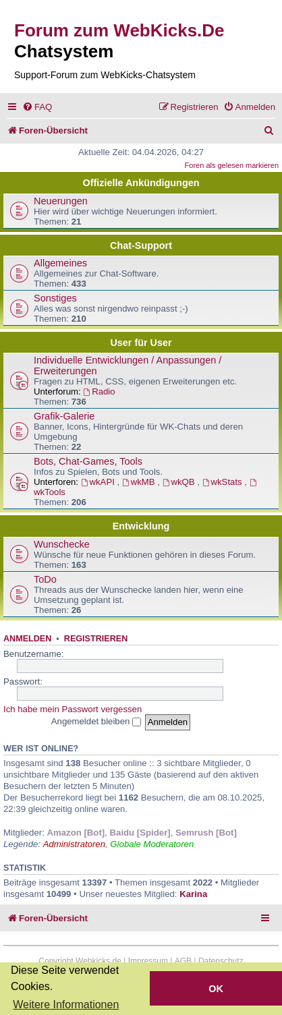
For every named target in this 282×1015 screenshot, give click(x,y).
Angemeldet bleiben (96, 721)
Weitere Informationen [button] (66, 1004)
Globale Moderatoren (152, 844)
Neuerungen (61, 201)
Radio (99, 391)
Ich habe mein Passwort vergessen (72, 709)
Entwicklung (141, 526)
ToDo (45, 579)
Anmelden (27, 638)
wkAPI (99, 482)
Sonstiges (55, 298)
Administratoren (74, 844)
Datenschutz (221, 961)
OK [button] (215, 988)
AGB (183, 961)
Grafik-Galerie (64, 416)
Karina (193, 894)
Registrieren (96, 638)
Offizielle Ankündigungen (141, 182)
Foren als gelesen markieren (232, 165)
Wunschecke (62, 544)
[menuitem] (37, 107)
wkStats (223, 482)
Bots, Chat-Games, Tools (88, 461)
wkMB (139, 482)
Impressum (148, 961)
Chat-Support (141, 245)
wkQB (180, 482)
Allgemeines (60, 263)
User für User (140, 342)
